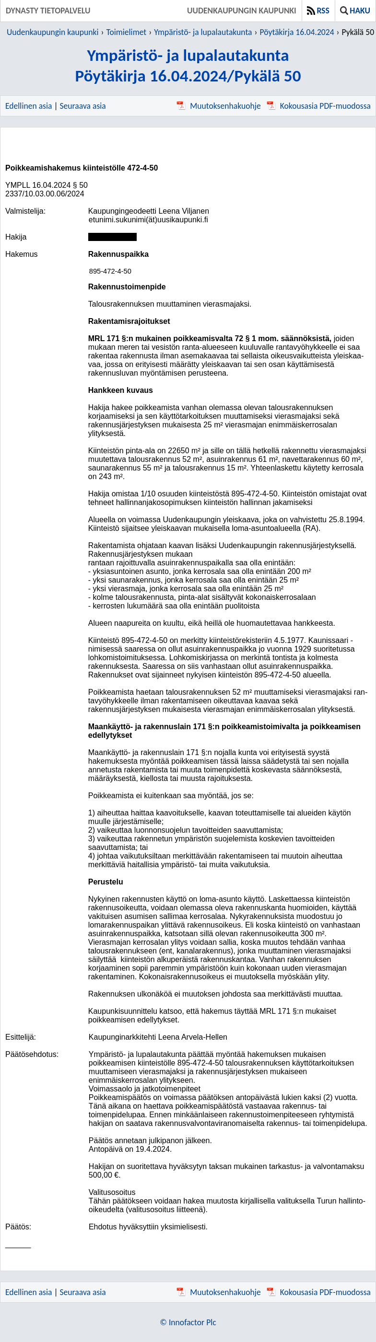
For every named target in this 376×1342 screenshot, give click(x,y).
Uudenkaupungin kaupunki (241, 10)
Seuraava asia (83, 106)
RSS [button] (318, 10)
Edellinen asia (28, 106)
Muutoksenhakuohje (218, 106)
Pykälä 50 (358, 32)
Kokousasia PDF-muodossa (319, 106)
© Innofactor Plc (188, 1322)
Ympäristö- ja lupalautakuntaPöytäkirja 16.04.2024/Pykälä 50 (188, 65)
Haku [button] (355, 10)
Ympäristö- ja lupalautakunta (203, 32)
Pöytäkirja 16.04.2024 (296, 32)
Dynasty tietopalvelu (48, 10)
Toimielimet (126, 32)
